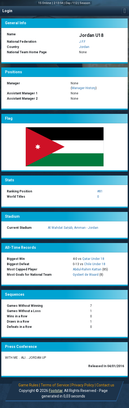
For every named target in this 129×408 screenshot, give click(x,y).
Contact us (105, 385)
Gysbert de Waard (86, 274)
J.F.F (82, 41)
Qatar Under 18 (93, 259)
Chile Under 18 (94, 264)
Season (85, 3)
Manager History (84, 88)
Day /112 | (72, 3)
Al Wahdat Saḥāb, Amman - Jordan (73, 228)
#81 (100, 191)
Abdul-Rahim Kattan (87, 269)
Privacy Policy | (83, 385)
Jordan (84, 47)
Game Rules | (29, 385)
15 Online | (46, 3)
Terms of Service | (56, 385)
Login (7, 11)
